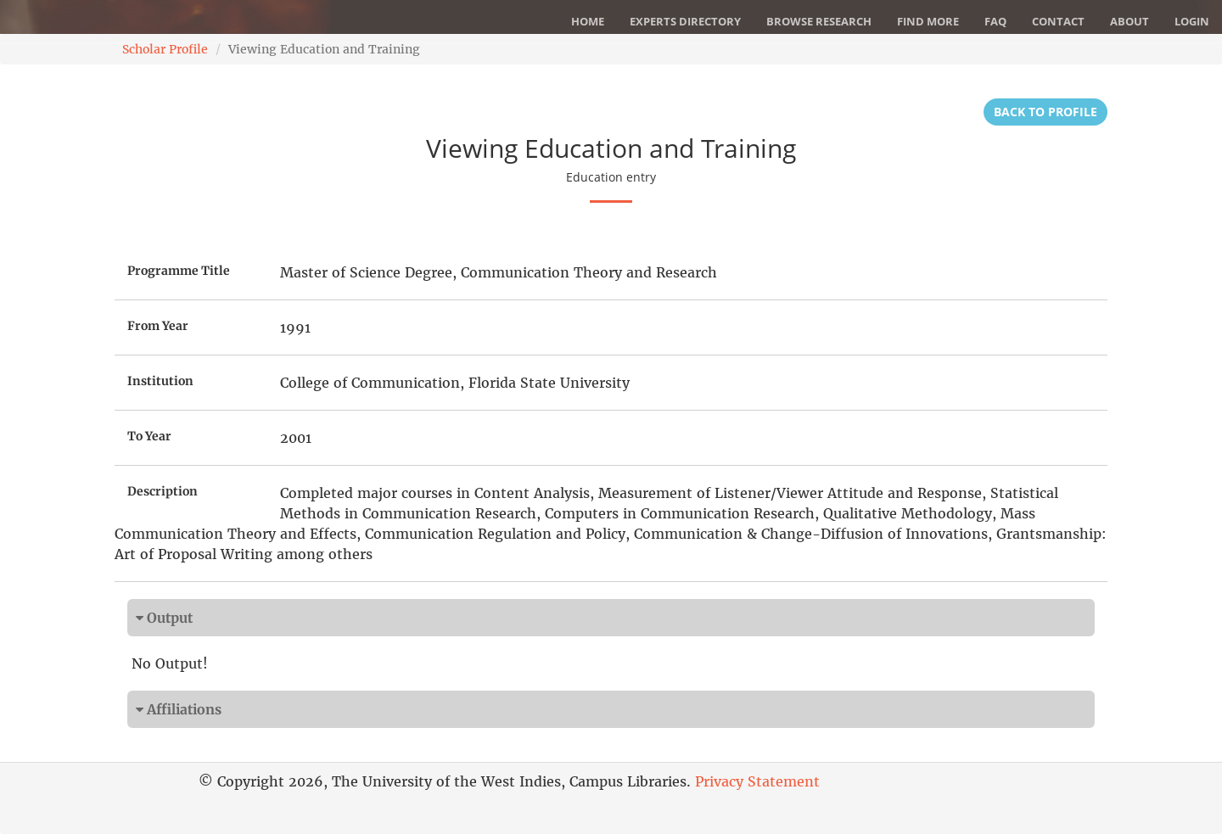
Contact (1058, 21)
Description (162, 491)
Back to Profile (1045, 112)
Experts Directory (685, 21)
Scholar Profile (165, 49)
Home (587, 21)
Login (1191, 21)
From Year (157, 325)
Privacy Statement (757, 781)
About (1129, 21)
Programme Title (178, 270)
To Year (149, 436)
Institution (160, 381)
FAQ (995, 21)
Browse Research (819, 21)
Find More (928, 21)
